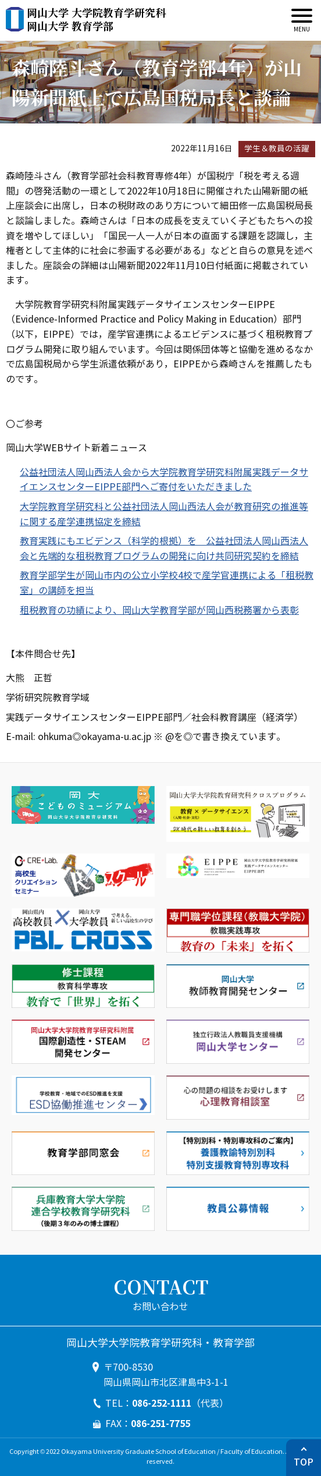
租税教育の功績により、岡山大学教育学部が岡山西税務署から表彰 (159, 610)
